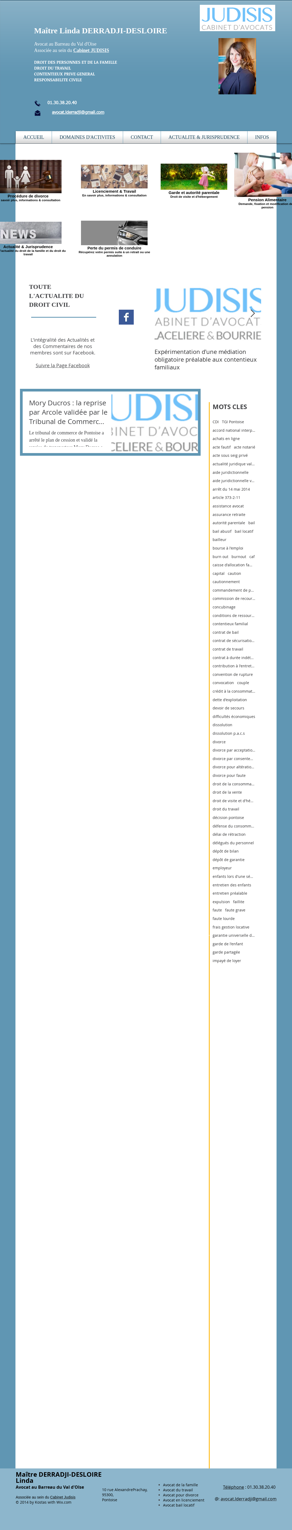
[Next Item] (252, 313)
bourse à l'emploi (228, 548)
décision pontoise (228, 817)
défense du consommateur (234, 826)
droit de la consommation (234, 783)
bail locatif (244, 531)
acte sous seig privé (230, 455)
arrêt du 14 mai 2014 (231, 489)
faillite (238, 901)
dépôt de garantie (229, 859)
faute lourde (224, 918)
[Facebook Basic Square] (126, 317)
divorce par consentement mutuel (234, 758)
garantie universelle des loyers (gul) (234, 935)
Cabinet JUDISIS (91, 50)
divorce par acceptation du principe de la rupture (234, 750)
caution (234, 573)
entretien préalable (230, 893)
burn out (220, 556)
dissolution (222, 724)
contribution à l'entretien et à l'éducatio (234, 665)
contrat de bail (226, 632)
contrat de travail (228, 649)
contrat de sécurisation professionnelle (234, 640)
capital (219, 573)
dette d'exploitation (230, 699)
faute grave (235, 910)
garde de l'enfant (228, 943)
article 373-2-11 (226, 497)
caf (252, 556)
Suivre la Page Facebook (63, 365)
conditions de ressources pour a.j (234, 615)
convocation (223, 682)
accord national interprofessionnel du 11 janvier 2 (234, 430)
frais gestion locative (231, 927)
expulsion (221, 901)
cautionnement (226, 581)
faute (217, 910)
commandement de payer (234, 590)
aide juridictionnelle (231, 472)
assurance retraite (229, 514)
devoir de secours (228, 707)
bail (251, 522)
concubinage (224, 606)
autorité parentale (229, 522)
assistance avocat (228, 505)
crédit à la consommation (234, 691)
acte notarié (244, 447)
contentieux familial (230, 623)
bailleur (219, 539)
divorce (219, 741)
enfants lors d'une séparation (234, 876)
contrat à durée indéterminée (234, 657)
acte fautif (222, 447)
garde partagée (226, 952)
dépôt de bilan (226, 851)
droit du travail (226, 809)
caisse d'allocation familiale (234, 564)
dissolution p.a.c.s (229, 733)
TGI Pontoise (233, 421)
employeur (222, 867)
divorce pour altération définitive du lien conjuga (234, 766)
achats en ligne (226, 438)
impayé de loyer (227, 960)
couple (243, 682)
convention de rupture (233, 674)
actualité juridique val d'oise (234, 463)
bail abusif (222, 531)
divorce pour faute (229, 775)
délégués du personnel (233, 842)
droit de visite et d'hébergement (234, 800)
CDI (216, 421)
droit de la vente (227, 792)
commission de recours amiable (234, 598)
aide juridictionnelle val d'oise (234, 480)
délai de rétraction (229, 834)
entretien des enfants (232, 884)
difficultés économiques (234, 716)
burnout (239, 556)
